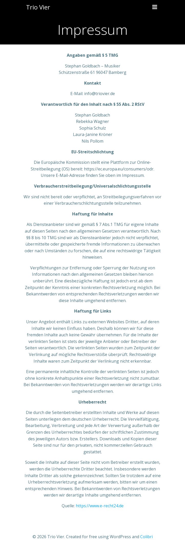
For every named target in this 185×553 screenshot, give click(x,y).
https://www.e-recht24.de (100, 506)
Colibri (146, 536)
